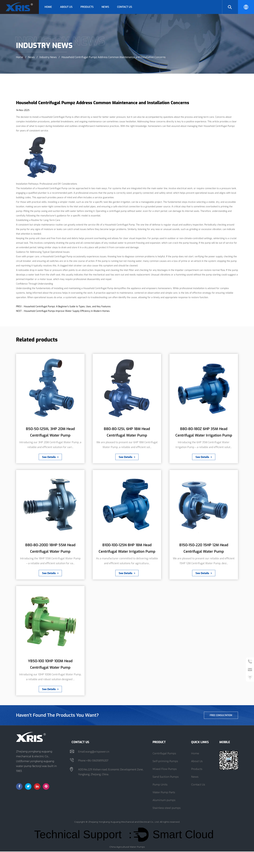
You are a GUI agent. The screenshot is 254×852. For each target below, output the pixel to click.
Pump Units (160, 785)
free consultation (221, 715)
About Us (66, 7)
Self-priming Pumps (165, 761)
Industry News (48, 57)
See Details (50, 457)
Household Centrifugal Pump (56, 117)
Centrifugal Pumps (164, 753)
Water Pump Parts (164, 792)
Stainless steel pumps (167, 808)
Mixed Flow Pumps (165, 769)
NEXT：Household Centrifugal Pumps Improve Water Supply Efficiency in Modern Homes (63, 311)
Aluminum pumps (164, 800)
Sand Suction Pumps (166, 777)
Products (87, 7)
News (105, 7)
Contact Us (124, 7)
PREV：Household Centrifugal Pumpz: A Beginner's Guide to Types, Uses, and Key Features (63, 306)
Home (48, 7)
